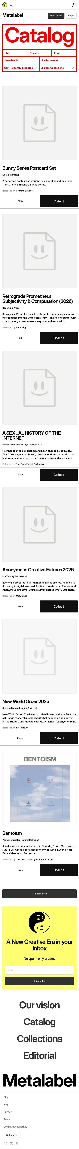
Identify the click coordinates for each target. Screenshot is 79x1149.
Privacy (8, 1111)
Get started (56, 15)
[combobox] (21, 67)
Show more (39, 893)
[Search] (11, 4)
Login (71, 15)
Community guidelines (15, 1126)
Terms (7, 1119)
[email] (39, 970)
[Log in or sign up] (74, 4)
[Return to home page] (4, 4)
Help (6, 1104)
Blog (6, 1097)
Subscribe (39, 981)
